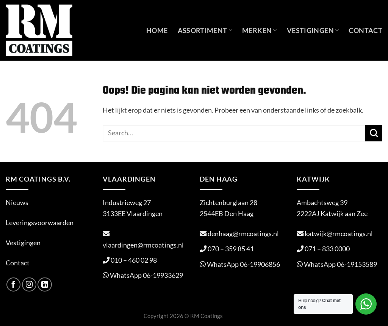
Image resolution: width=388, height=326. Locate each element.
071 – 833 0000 (327, 248)
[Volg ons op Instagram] (29, 284)
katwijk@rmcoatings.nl (339, 233)
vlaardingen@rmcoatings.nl (143, 245)
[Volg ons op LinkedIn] (45, 284)
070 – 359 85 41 (231, 248)
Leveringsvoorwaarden (40, 222)
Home (156, 30)
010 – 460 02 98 (134, 260)
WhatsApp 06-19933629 (146, 275)
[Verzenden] (373, 133)
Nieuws (17, 202)
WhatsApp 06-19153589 (340, 264)
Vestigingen (313, 30)
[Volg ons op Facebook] (13, 284)
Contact (365, 30)
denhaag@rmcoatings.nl (243, 233)
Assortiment (205, 30)
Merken (259, 30)
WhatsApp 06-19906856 (243, 264)
